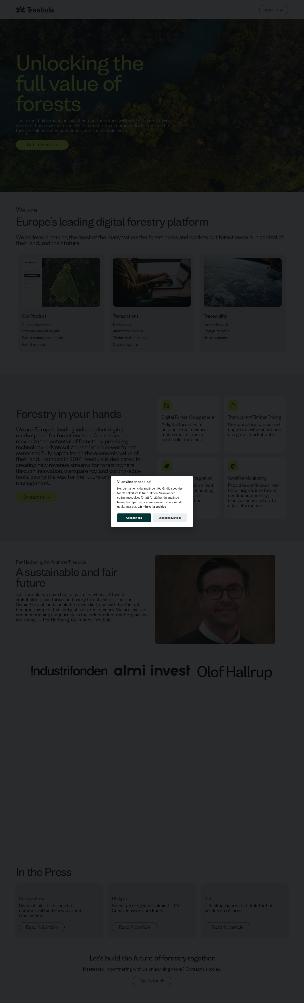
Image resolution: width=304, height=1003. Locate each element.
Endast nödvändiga (170, 517)
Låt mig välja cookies (152, 507)
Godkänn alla (134, 517)
